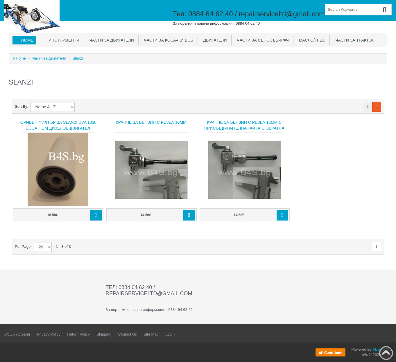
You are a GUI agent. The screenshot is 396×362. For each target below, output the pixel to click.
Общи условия (17, 334)
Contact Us (127, 334)
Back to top (386, 353)
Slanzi (78, 58)
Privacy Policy (48, 334)
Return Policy (78, 334)
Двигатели (214, 40)
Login (170, 334)
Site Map (151, 334)
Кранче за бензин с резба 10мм (151, 122)
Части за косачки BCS (167, 40)
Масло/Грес (311, 40)
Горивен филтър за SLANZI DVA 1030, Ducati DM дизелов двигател (58, 125)
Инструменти (62, 40)
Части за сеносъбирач (262, 40)
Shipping (103, 334)
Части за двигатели (110, 40)
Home (27, 40)
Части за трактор (354, 40)
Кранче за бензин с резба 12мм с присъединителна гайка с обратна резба (244, 128)
